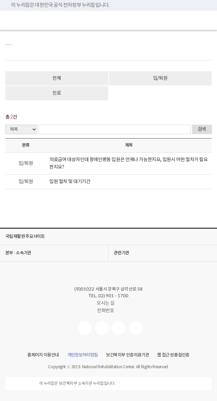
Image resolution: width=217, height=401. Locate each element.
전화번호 (105, 311)
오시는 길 (108, 303)
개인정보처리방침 (82, 355)
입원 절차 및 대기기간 (69, 181)
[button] (9, 20)
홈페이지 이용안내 (43, 355)
